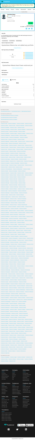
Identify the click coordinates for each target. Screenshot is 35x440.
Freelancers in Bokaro (28, 175)
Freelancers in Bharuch (23, 295)
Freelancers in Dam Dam (5, 335)
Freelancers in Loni (29, 284)
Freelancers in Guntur (28, 145)
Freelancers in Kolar (12, 331)
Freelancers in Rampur (4, 218)
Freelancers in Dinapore (22, 297)
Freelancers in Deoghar (13, 252)
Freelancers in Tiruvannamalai (6, 313)
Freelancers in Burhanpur (21, 252)
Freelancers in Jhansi (13, 199)
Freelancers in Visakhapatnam (14, 137)
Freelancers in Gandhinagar (5, 258)
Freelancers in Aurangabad (5, 163)
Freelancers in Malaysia (12, 359)
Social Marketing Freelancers (16, 111)
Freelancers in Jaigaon (4, 292)
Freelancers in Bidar (21, 250)
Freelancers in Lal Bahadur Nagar (13, 226)
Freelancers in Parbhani (29, 220)
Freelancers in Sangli (12, 175)
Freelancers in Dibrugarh (29, 335)
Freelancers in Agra (22, 153)
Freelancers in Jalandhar (24, 137)
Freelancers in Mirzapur (5, 248)
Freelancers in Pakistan (5, 361)
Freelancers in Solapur (23, 163)
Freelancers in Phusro (12, 264)
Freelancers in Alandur (14, 293)
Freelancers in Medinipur (5, 297)
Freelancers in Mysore (28, 165)
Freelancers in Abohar (28, 323)
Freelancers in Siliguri (22, 183)
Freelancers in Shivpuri (12, 286)
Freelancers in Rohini (4, 167)
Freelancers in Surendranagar (25, 270)
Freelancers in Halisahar (21, 327)
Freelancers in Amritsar (5, 147)
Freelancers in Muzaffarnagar (22, 205)
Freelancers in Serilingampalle (6, 301)
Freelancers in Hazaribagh (14, 295)
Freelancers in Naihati (11, 230)
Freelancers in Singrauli (5, 264)
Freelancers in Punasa (13, 205)
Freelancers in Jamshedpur (13, 155)
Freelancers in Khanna (4, 347)
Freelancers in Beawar (20, 323)
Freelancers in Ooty (4, 240)
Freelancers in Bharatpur (29, 240)
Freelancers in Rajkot (13, 133)
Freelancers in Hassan (26, 325)
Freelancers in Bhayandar (5, 181)
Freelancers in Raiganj (13, 280)
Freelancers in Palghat (12, 321)
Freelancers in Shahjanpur (5, 212)
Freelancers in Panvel (29, 327)
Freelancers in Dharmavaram (21, 351)
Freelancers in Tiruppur (13, 165)
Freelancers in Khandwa (29, 266)
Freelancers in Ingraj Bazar (21, 280)
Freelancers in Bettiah (21, 329)
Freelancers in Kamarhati (14, 208)
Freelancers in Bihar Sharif (5, 234)
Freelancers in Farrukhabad (5, 236)
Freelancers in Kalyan (19, 157)
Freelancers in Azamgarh (28, 347)
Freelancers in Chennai (28, 123)
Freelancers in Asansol (22, 185)
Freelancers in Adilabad (20, 343)
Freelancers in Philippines (28, 359)
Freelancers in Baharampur (15, 270)
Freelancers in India (29, 357)
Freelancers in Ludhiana (5, 137)
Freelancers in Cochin (21, 141)
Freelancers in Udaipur (29, 141)
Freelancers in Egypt (13, 357)
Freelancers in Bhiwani (4, 262)
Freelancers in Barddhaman (5, 216)
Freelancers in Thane (29, 133)
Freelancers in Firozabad (5, 214)
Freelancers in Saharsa (14, 305)
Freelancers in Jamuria (29, 290)
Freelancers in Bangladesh (5, 357)
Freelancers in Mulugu (22, 216)
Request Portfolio (17, 48)
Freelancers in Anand (14, 313)
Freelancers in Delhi (4, 123)
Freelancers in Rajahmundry (21, 201)
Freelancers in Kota (4, 149)
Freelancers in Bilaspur (21, 222)
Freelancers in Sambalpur (13, 288)
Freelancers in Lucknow (5, 131)
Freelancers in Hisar (29, 216)
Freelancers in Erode (21, 179)
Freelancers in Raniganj (5, 323)
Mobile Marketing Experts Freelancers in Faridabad (9, 119)
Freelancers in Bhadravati (21, 286)
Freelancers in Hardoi (12, 335)
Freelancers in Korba (21, 197)
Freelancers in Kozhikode (21, 177)
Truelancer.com (20, 438)
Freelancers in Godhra (20, 321)
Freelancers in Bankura (22, 317)
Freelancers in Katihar (23, 260)
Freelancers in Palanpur (22, 333)
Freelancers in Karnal (13, 244)
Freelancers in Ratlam (4, 238)
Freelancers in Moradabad (13, 171)
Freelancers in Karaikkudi (13, 268)
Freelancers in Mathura (23, 208)
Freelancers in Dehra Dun (13, 179)
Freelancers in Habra (29, 309)
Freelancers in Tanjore (20, 220)
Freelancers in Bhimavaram (5, 307)
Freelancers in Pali (30, 248)
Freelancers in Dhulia (21, 203)
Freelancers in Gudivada (14, 349)
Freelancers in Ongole (28, 276)
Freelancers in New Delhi (28, 149)
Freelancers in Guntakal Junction (6, 341)
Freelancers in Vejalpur (4, 339)
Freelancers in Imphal (4, 246)
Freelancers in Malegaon (14, 193)
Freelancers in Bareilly (4, 171)
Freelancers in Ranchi (12, 147)
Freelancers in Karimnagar (5, 242)
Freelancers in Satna (21, 228)
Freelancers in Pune (12, 125)
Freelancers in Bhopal (21, 131)
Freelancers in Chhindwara (5, 317)
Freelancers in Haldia (29, 278)
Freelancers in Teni (12, 161)
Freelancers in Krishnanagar (5, 305)
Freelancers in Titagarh (5, 329)
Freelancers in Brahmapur (29, 210)
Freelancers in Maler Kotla (5, 353)
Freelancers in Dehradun (21, 147)
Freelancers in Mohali (4, 143)
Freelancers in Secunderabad (13, 143)
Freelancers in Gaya (14, 197)
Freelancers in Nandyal (14, 284)
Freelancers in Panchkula (21, 254)
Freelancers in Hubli (11, 167)
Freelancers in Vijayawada (5, 141)
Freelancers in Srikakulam (28, 343)
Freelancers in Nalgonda (12, 337)
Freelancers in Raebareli (13, 262)
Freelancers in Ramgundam (12, 191)
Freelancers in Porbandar (5, 311)
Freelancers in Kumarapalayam (24, 258)
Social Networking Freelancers (6, 111)
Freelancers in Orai (12, 292)
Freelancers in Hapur (13, 234)
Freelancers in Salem (20, 165)
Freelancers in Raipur (12, 151)
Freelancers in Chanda (12, 210)
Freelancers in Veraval (4, 288)
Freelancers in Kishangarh (29, 321)
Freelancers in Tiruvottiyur (12, 232)
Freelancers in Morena (12, 299)
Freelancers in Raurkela (5, 179)
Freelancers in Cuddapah (13, 329)
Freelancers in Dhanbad (14, 159)
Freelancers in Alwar (13, 222)
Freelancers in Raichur (23, 242)
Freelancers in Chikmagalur (13, 339)
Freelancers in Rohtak (21, 212)
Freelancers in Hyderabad (20, 125)
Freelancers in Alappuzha (14, 236)
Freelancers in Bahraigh (5, 268)
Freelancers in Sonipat (27, 230)
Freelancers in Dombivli (23, 159)
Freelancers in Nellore (4, 201)
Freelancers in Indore (21, 127)
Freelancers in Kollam (14, 203)
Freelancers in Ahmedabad (5, 129)
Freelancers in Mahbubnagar (5, 315)
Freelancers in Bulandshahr (5, 256)
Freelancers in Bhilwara (20, 210)
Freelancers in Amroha (11, 274)
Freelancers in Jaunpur (4, 282)
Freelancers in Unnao (28, 288)
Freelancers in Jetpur (13, 345)
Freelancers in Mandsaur (20, 331)
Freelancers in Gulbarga (5, 189)
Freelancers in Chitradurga (14, 311)
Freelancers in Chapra (4, 254)
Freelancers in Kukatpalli (12, 206)
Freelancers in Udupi (21, 284)
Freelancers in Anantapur (23, 236)
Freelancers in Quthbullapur (5, 244)
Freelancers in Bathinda (21, 234)
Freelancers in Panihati (12, 201)
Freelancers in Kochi (20, 145)
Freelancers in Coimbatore (5, 133)
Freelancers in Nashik (4, 157)
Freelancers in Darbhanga (5, 222)
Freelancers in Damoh (11, 343)
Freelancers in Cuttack (20, 175)
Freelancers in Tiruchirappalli (28, 161)
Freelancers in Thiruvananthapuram (6, 169)
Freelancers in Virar (14, 301)
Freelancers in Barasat (14, 216)
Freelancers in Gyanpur (12, 254)
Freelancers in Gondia (28, 331)
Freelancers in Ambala (21, 303)
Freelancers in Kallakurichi (5, 153)
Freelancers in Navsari (15, 278)
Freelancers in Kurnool (29, 189)
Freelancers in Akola (12, 195)
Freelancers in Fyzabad (13, 297)
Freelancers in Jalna (4, 226)
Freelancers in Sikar (29, 254)
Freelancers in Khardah (4, 327)
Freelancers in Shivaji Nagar (14, 163)
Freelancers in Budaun (4, 290)
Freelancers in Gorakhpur (23, 155)
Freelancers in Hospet (21, 256)
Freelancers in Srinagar (5, 165)
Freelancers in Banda (4, 299)
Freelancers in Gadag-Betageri (6, 278)
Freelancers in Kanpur (21, 139)
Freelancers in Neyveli (14, 272)
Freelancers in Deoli (23, 341)
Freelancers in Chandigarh (5, 127)
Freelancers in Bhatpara (13, 189)
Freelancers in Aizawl (21, 224)
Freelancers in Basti (4, 351)
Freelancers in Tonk (19, 299)
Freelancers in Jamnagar (5, 187)
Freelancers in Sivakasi (22, 238)
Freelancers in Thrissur (22, 143)
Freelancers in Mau (28, 232)
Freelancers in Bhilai (13, 173)
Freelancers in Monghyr (5, 252)
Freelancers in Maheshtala (22, 191)
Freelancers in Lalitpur (4, 331)
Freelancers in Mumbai (20, 123)
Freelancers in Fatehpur (23, 282)
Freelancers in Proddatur (22, 272)
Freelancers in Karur (29, 238)
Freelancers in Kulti (21, 214)
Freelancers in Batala (22, 305)
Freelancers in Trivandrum (12, 139)
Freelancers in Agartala (29, 250)
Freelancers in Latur (4, 206)
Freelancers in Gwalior (29, 147)
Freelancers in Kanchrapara (23, 313)
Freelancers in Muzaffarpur (5, 208)
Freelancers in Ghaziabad (13, 131)
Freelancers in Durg (4, 230)
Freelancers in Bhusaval (21, 266)
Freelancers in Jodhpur (14, 141)
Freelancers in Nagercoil (22, 244)
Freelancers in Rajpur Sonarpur (6, 197)
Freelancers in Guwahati (13, 145)
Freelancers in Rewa (14, 250)
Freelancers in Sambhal (29, 256)
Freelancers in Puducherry (5, 173)
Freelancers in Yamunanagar (5, 250)
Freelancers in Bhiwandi (22, 171)
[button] (2, 9)
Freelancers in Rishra (19, 347)
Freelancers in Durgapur (14, 181)
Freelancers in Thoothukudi (21, 199)
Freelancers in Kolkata (4, 125)
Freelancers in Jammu (21, 189)
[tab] (5, 79)
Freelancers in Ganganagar (12, 240)
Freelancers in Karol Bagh (13, 185)
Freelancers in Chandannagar (5, 270)
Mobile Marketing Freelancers (26, 111)
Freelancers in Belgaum (20, 195)
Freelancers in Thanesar (23, 311)
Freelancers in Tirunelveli (14, 153)
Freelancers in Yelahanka (5, 349)
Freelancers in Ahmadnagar (5, 203)
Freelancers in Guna (22, 293)
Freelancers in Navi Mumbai (21, 151)
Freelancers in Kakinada (23, 218)
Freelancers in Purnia (13, 256)
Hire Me (30, 23)
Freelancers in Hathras (29, 329)
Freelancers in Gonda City (13, 319)
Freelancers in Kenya (4, 359)
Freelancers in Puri (22, 278)
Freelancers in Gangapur (16, 341)
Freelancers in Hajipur (4, 319)
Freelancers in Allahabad (5, 161)
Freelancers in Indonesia (21, 357)
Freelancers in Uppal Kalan (5, 345)
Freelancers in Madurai (4, 145)
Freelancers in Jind (12, 290)
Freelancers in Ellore (12, 266)
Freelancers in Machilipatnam (15, 260)
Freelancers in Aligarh (26, 169)
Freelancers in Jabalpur (12, 149)
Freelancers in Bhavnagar (29, 173)
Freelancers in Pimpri (12, 157)
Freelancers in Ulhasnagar (5, 183)
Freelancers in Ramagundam (13, 238)
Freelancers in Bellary (28, 206)
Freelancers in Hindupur (28, 319)
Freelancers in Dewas (23, 226)
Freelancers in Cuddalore (12, 276)
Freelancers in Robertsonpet (23, 315)
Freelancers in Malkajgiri (22, 301)
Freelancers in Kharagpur (13, 248)
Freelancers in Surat (29, 129)
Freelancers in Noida (13, 129)
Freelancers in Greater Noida (13, 218)
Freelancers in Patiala (4, 210)
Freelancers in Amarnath (22, 248)
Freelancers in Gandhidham (5, 284)
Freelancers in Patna (4, 139)
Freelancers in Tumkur (29, 212)
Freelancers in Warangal (5, 177)
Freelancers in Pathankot (29, 274)
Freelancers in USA (12, 361)
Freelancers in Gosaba (12, 246)
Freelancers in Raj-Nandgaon (28, 299)
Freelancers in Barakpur (13, 303)
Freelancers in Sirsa (21, 268)
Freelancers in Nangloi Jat (5, 260)
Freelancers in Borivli (20, 173)
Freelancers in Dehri (11, 325)
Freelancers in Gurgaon (28, 125)
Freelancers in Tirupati (19, 230)
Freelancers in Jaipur (13, 127)
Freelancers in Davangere (23, 193)
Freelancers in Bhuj (20, 319)
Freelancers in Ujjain (4, 191)
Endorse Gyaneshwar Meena (17, 68)
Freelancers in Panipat (4, 220)
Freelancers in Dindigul (12, 220)
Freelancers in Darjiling (14, 333)
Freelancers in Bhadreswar (21, 337)
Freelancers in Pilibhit (12, 323)
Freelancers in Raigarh (22, 339)
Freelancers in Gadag (21, 288)
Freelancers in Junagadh (21, 264)
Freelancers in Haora (19, 161)
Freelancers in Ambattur (21, 206)
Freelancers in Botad (12, 347)
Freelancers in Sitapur (4, 286)
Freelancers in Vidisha (13, 309)
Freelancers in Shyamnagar (5, 193)
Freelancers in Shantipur (5, 303)
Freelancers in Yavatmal (13, 327)
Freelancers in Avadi (4, 232)
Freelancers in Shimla (20, 276)
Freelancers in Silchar (29, 297)
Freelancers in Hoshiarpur (20, 292)
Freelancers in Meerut (27, 157)
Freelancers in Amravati (5, 175)
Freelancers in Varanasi (5, 151)
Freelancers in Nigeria (20, 359)
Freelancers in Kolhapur (14, 183)
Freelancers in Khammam (5, 280)
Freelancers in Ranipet (29, 224)
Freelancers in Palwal (4, 337)
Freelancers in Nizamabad (13, 214)
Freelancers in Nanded (13, 177)
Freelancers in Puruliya (21, 335)
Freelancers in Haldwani (21, 309)
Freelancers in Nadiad (29, 252)
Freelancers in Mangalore (5, 199)
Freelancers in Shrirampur (14, 242)
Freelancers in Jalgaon (4, 195)
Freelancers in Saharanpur (13, 187)
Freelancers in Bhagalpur (5, 205)
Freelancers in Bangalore (12, 123)
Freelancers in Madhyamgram (20, 290)
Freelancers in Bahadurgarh (5, 295)
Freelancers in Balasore (12, 351)
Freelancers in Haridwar (21, 262)
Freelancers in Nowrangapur (5, 159)
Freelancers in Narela (19, 167)
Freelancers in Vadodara (21, 133)
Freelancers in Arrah (29, 244)
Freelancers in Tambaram (20, 274)
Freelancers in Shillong (4, 321)
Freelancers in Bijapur (13, 224)
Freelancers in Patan (28, 345)
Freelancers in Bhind (4, 276)
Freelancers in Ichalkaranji (5, 224)
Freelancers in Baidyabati (22, 349)
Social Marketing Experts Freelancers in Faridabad (9, 117)
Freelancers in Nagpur (23, 135)
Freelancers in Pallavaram (29, 292)
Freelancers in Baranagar (5, 228)
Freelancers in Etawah (29, 228)
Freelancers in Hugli (4, 274)
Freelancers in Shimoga (14, 212)
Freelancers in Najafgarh (5, 155)
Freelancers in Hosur (20, 240)
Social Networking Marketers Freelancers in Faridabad (9, 115)
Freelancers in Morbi (21, 345)
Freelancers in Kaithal (22, 307)
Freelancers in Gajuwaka (14, 228)
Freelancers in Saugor (21, 232)
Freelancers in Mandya (14, 317)
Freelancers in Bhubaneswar (5, 135)
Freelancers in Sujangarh (5, 266)
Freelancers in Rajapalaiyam (5, 333)
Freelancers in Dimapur (14, 315)
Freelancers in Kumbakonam (13, 282)
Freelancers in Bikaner (20, 149)
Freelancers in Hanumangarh (5, 293)
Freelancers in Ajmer (21, 181)
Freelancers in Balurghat (14, 307)
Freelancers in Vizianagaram (5, 272)
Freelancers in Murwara (14, 258)
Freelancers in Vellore (22, 187)
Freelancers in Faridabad (15, 135)
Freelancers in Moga (4, 325)
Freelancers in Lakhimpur (5, 309)
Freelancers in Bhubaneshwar (18, 169)
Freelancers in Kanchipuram (21, 246)
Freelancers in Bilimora (4, 185)
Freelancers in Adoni (29, 286)
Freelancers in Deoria (18, 325)
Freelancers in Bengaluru (21, 129)
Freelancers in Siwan (4, 343)
